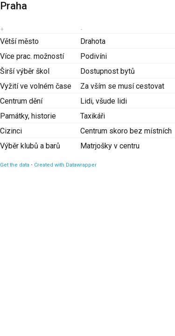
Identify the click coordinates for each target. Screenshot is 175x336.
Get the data (14, 165)
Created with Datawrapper (65, 165)
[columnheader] (40, 29)
